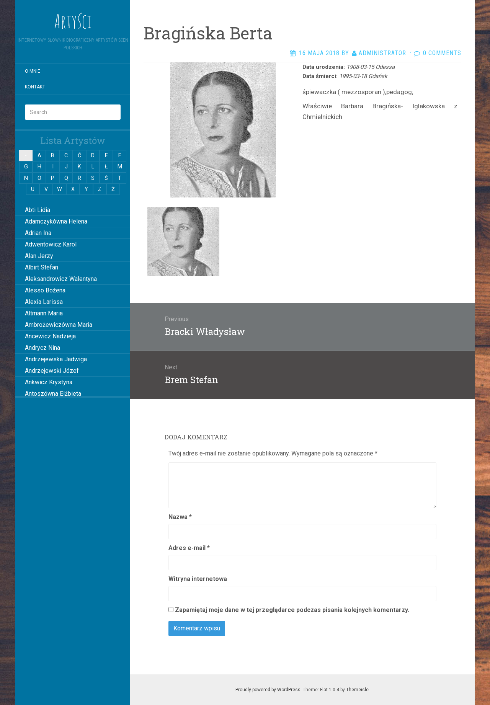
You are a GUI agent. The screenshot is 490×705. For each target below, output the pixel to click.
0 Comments (442, 53)
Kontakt (35, 87)
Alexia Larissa (44, 301)
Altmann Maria (44, 313)
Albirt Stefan (41, 267)
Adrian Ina (38, 233)
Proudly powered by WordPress (268, 689)
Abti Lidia (37, 210)
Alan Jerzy (39, 255)
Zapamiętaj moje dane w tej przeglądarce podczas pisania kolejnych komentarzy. (292, 610)
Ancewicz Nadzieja (50, 336)
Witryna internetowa (197, 579)
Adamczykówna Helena (56, 221)
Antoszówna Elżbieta (53, 393)
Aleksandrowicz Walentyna (61, 278)
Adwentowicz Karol (51, 244)
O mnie (32, 71)
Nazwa (180, 517)
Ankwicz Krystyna (48, 382)
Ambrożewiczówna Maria (58, 324)
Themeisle (357, 689)
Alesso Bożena (45, 290)
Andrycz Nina (42, 347)
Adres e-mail (189, 548)
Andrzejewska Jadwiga (56, 359)
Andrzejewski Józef (52, 370)
